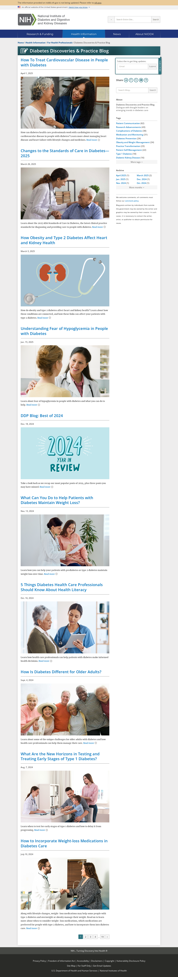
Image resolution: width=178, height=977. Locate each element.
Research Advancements (128, 127)
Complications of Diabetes (129, 130)
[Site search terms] (133, 19)
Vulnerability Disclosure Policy (130, 960)
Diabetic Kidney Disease (128, 157)
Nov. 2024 (121, 183)
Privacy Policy (39, 960)
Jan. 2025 (120, 179)
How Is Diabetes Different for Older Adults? (61, 671)
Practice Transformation (128, 146)
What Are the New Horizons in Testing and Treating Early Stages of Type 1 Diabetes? (60, 756)
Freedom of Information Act (61, 960)
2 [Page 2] (85, 936)
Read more (91, 140)
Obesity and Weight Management (133, 142)
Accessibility (83, 960)
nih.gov (97, 2)
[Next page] (107, 936)
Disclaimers (97, 960)
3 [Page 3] (90, 936)
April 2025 (121, 175)
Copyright (109, 960)
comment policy (132, 201)
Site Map (71, 965)
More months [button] (135, 187)
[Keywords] (132, 90)
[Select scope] (111, 19)
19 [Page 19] (102, 936)
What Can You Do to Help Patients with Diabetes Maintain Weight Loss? (57, 500)
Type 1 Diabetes (124, 153)
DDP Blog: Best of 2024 (42, 415)
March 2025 (143, 175)
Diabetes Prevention (126, 138)
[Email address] (132, 67)
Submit (152, 66)
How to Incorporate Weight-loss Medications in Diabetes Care (64, 843)
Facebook (131, 80)
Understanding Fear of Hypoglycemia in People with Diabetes (64, 331)
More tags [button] (136, 162)
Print (126, 80)
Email (141, 80)
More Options (146, 80)
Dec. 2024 (142, 179)
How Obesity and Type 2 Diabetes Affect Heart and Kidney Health (64, 240)
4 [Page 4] (95, 936)
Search (156, 19)
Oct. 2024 (141, 183)
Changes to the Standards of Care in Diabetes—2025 (65, 153)
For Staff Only (84, 965)
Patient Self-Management (129, 149)
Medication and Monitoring (129, 134)
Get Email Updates (102, 965)
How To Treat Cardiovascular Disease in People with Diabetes (64, 62)
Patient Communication (128, 123)
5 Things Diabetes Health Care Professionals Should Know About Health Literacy (62, 587)
